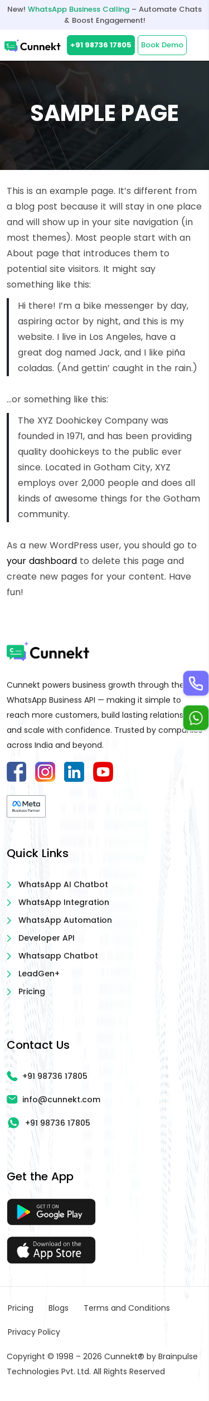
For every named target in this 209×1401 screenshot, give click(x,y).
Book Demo (162, 45)
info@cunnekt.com (53, 1099)
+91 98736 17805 (101, 45)
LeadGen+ (39, 973)
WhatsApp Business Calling (78, 9)
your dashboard (42, 560)
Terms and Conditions (127, 1308)
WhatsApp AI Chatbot (63, 884)
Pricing (31, 991)
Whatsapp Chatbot (58, 955)
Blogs (58, 1308)
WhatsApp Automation (65, 920)
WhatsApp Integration (63, 902)
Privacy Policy (34, 1331)
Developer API (46, 937)
